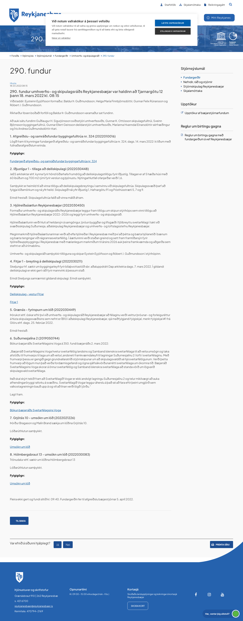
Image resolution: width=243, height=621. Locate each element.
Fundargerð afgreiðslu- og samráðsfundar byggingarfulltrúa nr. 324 (53, 161)
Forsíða (15, 55)
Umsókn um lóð (20, 446)
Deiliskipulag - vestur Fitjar (27, 294)
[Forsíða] (35, 16)
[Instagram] (209, 594)
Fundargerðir (61, 55)
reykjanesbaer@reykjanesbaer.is (34, 606)
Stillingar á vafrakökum (172, 31)
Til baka (21, 520)
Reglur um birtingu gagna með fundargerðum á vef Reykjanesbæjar (208, 137)
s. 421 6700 (21, 601)
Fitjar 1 (14, 302)
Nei (68, 544)
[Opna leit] (230, 4)
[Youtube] (222, 594)
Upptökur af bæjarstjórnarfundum (207, 113)
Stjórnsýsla (27, 55)
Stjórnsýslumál (44, 55)
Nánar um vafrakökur (61, 38)
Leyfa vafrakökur (173, 23)
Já (57, 544)
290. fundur (108, 55)
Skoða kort (138, 605)
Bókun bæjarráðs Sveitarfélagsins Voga (35, 410)
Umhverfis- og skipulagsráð (85, 55)
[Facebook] (196, 594)
